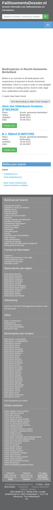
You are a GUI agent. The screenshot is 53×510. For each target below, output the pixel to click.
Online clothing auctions (13, 427)
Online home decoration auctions (16, 441)
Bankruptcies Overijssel (13, 290)
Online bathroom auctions (14, 413)
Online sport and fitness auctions (16, 461)
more (28, 306)
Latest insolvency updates (16, 185)
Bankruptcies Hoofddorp (13, 379)
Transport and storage (12, 241)
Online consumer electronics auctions (18, 429)
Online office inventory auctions (16, 457)
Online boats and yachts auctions (16, 419)
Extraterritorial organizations (14, 224)
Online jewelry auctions (13, 447)
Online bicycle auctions (13, 417)
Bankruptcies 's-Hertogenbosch (16, 341)
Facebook (26, 479)
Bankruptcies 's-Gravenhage (15, 339)
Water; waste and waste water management (20, 243)
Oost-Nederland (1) (13, 177)
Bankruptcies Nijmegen (13, 383)
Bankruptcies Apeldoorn (13, 353)
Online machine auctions (13, 451)
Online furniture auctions (13, 435)
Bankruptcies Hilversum (13, 377)
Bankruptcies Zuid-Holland (14, 296)
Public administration (12, 239)
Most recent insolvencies (15, 183)
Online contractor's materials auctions (18, 431)
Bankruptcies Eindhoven (13, 363)
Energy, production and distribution (17, 220)
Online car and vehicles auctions (16, 423)
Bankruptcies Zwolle (12, 397)
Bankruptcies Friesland (13, 278)
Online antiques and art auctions (16, 411)
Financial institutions (12, 226)
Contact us (8, 256)
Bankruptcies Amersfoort (13, 349)
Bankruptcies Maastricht (13, 381)
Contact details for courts (13, 260)
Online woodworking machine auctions (18, 465)
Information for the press (13, 262)
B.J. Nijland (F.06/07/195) (18, 133)
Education (8, 218)
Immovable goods (11, 232)
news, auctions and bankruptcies (42, 475)
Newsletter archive (11, 264)
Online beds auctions (12, 415)
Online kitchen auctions (13, 449)
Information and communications (16, 235)
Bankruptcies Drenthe (12, 274)
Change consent (28, 489)
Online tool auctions (11, 463)
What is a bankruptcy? (12, 321)
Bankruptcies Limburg (12, 284)
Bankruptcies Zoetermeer (13, 395)
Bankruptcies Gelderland (13, 280)
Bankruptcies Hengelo (12, 375)
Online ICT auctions (11, 445)
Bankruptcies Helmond (12, 373)
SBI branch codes (11, 329)
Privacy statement (40, 487)
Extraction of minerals (12, 222)
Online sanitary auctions (13, 459)
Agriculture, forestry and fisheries (16, 208)
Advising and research (12, 206)
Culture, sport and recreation (15, 216)
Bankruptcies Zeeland (12, 294)
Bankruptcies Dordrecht (13, 361)
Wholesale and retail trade (14, 245)
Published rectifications (13, 325)
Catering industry (10, 214)
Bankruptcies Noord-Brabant (15, 286)
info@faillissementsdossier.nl (19, 484)
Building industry (10, 210)
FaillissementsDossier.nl (24, 3)
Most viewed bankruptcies (14, 327)
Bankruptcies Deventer (12, 359)
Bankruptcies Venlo (11, 393)
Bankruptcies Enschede (13, 367)
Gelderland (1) (10, 174)
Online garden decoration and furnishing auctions (22, 437)
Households (8, 230)
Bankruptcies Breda (11, 357)
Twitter (10, 479)
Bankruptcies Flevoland (13, 276)
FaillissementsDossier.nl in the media (18, 258)
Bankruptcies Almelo (12, 345)
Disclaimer (23, 487)
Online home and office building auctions (19, 439)
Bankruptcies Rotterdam (13, 387)
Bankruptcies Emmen (12, 365)
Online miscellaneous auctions (15, 453)
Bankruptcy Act (10, 323)
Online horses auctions (13, 443)
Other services (9, 237)
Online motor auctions (12, 455)
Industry (7, 234)
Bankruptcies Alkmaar (12, 343)
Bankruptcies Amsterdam (13, 351)
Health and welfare (11, 228)
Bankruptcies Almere (12, 347)
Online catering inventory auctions (17, 425)
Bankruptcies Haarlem (12, 371)
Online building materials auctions (17, 421)
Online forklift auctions (12, 433)
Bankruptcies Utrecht (12, 292)
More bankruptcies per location (16, 401)
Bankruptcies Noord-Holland (15, 288)
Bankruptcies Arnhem (12, 355)
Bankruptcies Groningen (13, 282)
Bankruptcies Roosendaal (14, 385)
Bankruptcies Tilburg (12, 389)
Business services (11, 212)
